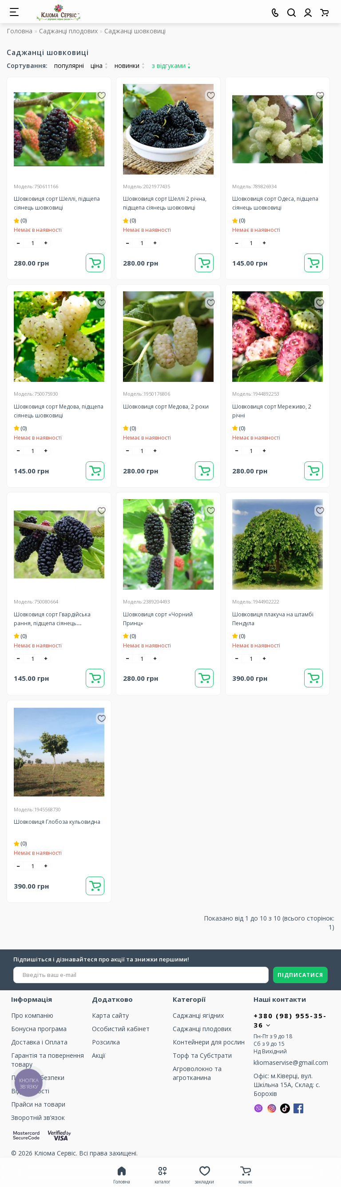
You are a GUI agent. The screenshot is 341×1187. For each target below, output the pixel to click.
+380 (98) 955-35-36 (290, 1020)
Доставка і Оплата (39, 1042)
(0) (20, 220)
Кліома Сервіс (55, 1153)
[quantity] (32, 242)
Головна (19, 31)
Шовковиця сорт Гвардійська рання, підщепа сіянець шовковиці (52, 623)
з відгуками (171, 65)
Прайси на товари (38, 1104)
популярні (69, 65)
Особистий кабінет (121, 1028)
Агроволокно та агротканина (197, 1073)
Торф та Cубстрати (202, 1055)
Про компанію (32, 1015)
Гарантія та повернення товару (47, 1059)
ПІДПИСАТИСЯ (300, 975)
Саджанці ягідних (198, 1015)
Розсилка (106, 1042)
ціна (99, 65)
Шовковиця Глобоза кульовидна (57, 822)
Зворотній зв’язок (38, 1117)
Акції (99, 1055)
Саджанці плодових (68, 31)
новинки (130, 65)
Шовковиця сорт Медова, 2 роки (166, 406)
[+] (46, 242)
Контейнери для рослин (209, 1042)
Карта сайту (110, 1015)
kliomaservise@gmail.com (291, 1062)
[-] (19, 242)
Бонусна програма (39, 1028)
